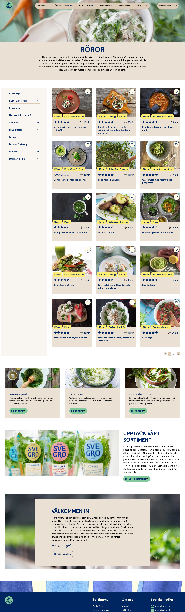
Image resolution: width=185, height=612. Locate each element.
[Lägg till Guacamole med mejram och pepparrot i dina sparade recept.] (176, 144)
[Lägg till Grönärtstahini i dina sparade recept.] (132, 197)
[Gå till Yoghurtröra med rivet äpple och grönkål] (72, 112)
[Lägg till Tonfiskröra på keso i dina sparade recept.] (88, 250)
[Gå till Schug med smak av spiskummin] (72, 217)
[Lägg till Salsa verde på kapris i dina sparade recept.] (132, 144)
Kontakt (125, 606)
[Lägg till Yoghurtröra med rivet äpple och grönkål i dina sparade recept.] (88, 92)
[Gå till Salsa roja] (160, 323)
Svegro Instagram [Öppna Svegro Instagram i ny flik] (160, 606)
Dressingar (14, 108)
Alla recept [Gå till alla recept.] (14, 93)
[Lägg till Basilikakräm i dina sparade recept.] (176, 250)
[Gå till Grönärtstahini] (116, 217)
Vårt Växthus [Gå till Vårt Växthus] (106, 5)
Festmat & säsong (18, 144)
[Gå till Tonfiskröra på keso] (72, 270)
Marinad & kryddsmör (20, 115)
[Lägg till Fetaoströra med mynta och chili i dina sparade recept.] (88, 302)
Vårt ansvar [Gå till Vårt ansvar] (124, 5)
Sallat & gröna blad (101, 610)
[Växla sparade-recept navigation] (168, 6)
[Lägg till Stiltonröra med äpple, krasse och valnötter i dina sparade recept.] (132, 302)
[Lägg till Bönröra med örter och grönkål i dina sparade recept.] (88, 144)
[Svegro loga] (9, 5)
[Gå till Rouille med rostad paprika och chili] (160, 112)
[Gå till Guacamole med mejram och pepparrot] (160, 165)
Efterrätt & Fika (17, 158)
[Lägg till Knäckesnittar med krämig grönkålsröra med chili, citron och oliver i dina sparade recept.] (132, 92)
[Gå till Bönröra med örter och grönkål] (72, 165)
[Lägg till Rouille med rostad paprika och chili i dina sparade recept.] (176, 92)
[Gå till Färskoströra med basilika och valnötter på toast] (116, 270)
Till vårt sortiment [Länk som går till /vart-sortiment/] (135, 478)
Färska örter (98, 606)
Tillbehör (14, 122)
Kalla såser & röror (18, 100)
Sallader (13, 137)
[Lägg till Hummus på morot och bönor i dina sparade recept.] (176, 197)
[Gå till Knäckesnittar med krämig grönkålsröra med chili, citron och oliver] (116, 112)
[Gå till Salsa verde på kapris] (116, 165)
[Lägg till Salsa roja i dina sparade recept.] (176, 302)
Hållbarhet (126, 610)
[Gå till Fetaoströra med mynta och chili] (72, 323)
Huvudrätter (15, 129)
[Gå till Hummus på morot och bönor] (160, 217)
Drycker (13, 151)
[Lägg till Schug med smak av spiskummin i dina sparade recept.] (88, 197)
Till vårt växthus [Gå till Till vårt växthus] (63, 554)
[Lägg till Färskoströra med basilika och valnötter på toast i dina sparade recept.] (132, 250)
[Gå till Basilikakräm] (160, 270)
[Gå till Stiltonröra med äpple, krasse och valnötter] (116, 323)
